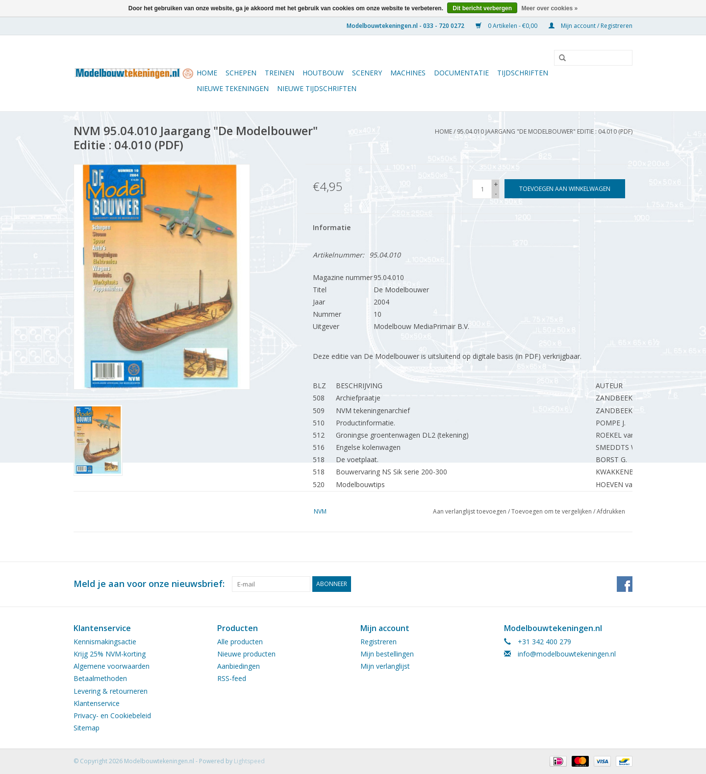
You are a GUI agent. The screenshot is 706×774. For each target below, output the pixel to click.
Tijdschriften (522, 72)
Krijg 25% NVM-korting (110, 653)
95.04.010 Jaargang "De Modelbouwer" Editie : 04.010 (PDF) (544, 131)
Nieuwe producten (246, 653)
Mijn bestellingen (387, 653)
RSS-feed (231, 678)
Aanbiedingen (238, 666)
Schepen (241, 72)
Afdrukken (611, 511)
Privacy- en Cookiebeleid (112, 715)
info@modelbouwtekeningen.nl (567, 653)
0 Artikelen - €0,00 (507, 26)
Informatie (332, 227)
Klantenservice (97, 703)
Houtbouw (323, 72)
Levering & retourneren (111, 691)
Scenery (367, 72)
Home (207, 72)
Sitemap (87, 727)
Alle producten (240, 641)
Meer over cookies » (549, 8)
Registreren (378, 641)
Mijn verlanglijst (385, 666)
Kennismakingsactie (105, 641)
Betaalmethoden (100, 678)
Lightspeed (249, 761)
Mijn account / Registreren (590, 26)
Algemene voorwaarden (112, 666)
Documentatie (461, 72)
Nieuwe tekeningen (233, 88)
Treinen (279, 72)
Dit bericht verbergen (482, 8)
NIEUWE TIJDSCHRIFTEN (316, 88)
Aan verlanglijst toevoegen (469, 511)
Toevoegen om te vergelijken (552, 511)
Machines (408, 72)
